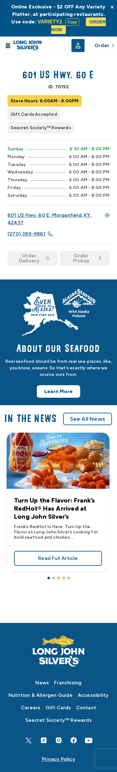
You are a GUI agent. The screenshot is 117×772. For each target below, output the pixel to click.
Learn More (58, 394)
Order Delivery (34, 258)
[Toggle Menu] (7, 45)
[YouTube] (88, 740)
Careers (30, 708)
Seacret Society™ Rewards (58, 720)
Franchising (67, 683)
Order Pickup (87, 258)
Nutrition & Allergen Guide (40, 695)
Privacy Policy (58, 759)
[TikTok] (43, 740)
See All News (87, 421)
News (42, 683)
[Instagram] (58, 740)
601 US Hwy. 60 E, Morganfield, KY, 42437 (58, 219)
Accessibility (93, 695)
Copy (72, 22)
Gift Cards (58, 708)
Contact (86, 708)
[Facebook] (73, 740)
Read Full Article (58, 556)
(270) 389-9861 (30, 234)
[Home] (58, 651)
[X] (28, 740)
